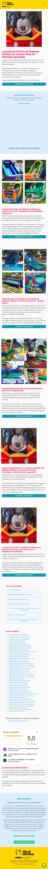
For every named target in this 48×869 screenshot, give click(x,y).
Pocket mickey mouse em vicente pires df (20, 709)
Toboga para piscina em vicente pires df (20, 646)
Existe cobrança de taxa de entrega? (18, 599)
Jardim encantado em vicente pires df (19, 672)
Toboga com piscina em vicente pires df (20, 668)
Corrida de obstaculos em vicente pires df (20, 692)
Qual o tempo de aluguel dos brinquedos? (20, 594)
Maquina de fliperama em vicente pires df (20, 648)
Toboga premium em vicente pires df (19, 637)
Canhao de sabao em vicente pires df (19, 639)
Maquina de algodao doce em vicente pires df (22, 666)
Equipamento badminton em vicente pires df (21, 702)
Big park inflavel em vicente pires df (19, 670)
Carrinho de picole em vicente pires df (19, 644)
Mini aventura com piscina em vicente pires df (21, 658)
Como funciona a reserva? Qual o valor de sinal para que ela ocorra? (24, 609)
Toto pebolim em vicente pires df (18, 684)
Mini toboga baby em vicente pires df (19, 661)
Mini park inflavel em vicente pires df (19, 649)
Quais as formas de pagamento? (17, 615)
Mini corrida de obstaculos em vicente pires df (22, 675)
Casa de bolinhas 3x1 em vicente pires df (20, 699)
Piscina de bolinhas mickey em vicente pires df (22, 701)
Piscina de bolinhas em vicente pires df (20, 636)
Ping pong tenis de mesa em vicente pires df (21, 677)
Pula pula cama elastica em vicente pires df (21, 706)
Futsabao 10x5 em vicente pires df (18, 634)
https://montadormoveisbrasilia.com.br (19, 721)
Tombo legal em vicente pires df (18, 697)
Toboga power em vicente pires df (18, 682)
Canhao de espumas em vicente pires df (20, 655)
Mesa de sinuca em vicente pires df (18, 690)
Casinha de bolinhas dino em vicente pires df (21, 665)
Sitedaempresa (28, 866)
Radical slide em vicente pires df (18, 689)
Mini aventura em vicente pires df (18, 707)
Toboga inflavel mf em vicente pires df (19, 687)
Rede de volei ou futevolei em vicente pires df (22, 704)
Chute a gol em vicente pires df (18, 643)
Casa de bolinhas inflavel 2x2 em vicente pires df (22, 651)
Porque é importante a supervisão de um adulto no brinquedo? (24, 620)
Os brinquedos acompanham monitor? (19, 604)
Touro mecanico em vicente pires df (19, 653)
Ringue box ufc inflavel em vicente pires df (21, 663)
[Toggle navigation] (45, 4)
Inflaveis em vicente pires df (16, 678)
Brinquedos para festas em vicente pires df (21, 695)
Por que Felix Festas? (14, 590)
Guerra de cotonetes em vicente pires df (20, 673)
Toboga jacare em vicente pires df (18, 656)
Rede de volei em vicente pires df (18, 685)
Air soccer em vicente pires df (17, 641)
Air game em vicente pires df (17, 711)
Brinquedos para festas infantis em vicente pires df (23, 694)
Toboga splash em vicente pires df (18, 660)
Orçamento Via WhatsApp (24, 84)
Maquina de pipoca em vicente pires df (20, 680)
